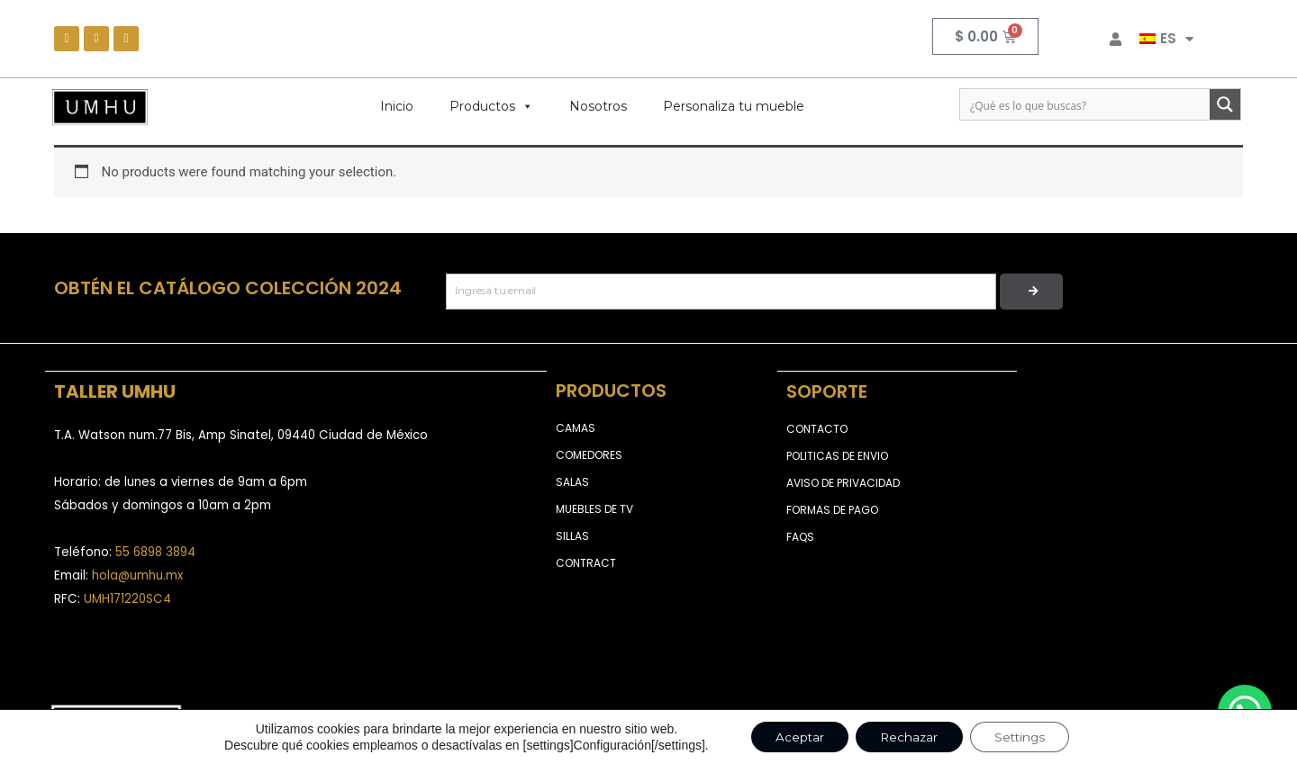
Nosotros (598, 106)
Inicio (396, 106)
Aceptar (792, 736)
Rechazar (908, 736)
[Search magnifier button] (1225, 104)
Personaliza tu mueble (733, 106)
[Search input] (1086, 104)
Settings (1025, 736)
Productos (491, 106)
